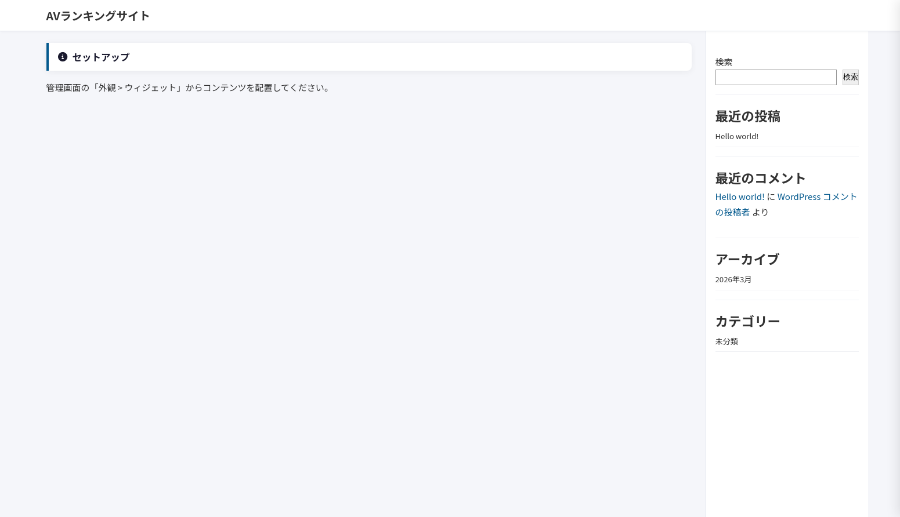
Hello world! (737, 135)
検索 (724, 62)
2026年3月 (733, 279)
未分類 (727, 341)
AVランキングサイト (98, 15)
